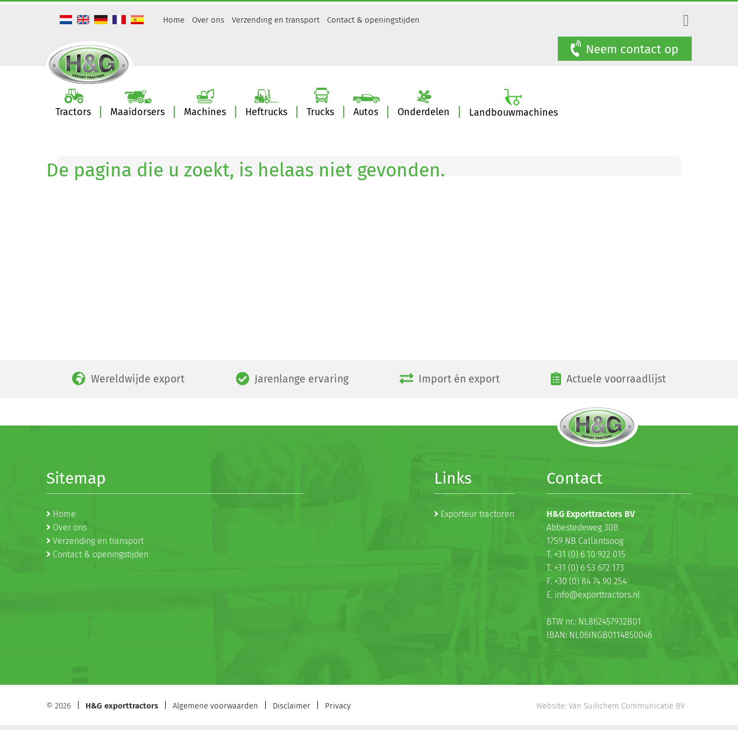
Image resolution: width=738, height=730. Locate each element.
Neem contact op (623, 49)
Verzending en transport (276, 20)
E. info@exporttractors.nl (593, 595)
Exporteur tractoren (477, 514)
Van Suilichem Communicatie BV (627, 706)
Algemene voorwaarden (215, 706)
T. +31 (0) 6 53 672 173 (585, 568)
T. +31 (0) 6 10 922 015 (586, 554)
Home (173, 20)
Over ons (208, 20)
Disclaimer (291, 706)
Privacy (338, 706)
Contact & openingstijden (373, 20)
